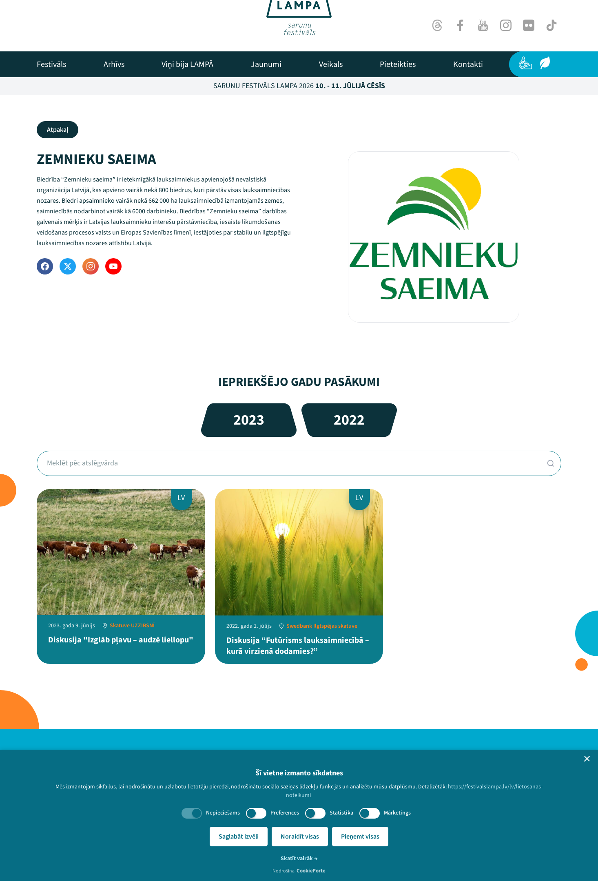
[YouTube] (113, 266)
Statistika (341, 813)
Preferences (284, 813)
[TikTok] (551, 25)
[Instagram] (506, 25)
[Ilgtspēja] (544, 62)
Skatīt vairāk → (299, 858)
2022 (349, 420)
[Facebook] (460, 25)
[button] (587, 759)
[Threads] (437, 25)
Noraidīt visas (300, 836)
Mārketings (397, 813)
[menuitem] (51, 64)
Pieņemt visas (360, 836)
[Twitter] (68, 266)
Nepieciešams (223, 813)
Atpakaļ (57, 129)
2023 (248, 420)
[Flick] (528, 25)
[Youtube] (483, 25)
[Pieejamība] (525, 62)
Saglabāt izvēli (239, 836)
